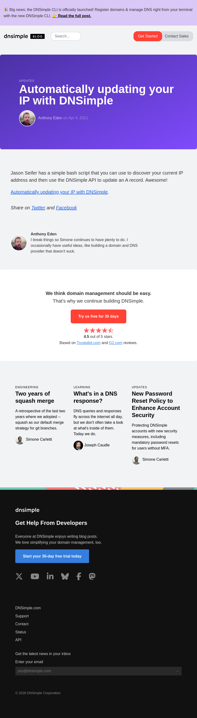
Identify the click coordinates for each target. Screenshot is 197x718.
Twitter (38, 207)
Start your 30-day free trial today (52, 556)
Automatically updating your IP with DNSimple (59, 192)
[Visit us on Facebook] (78, 577)
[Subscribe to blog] (177, 671)
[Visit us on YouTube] (35, 577)
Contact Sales (177, 36)
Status (20, 632)
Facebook (66, 207)
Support (22, 616)
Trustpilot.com (89, 343)
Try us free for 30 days (98, 316)
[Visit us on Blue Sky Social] (65, 577)
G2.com (115, 343)
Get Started (148, 36)
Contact (21, 624)
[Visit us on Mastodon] (92, 577)
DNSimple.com (28, 608)
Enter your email (29, 662)
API (18, 640)
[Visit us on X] (19, 577)
